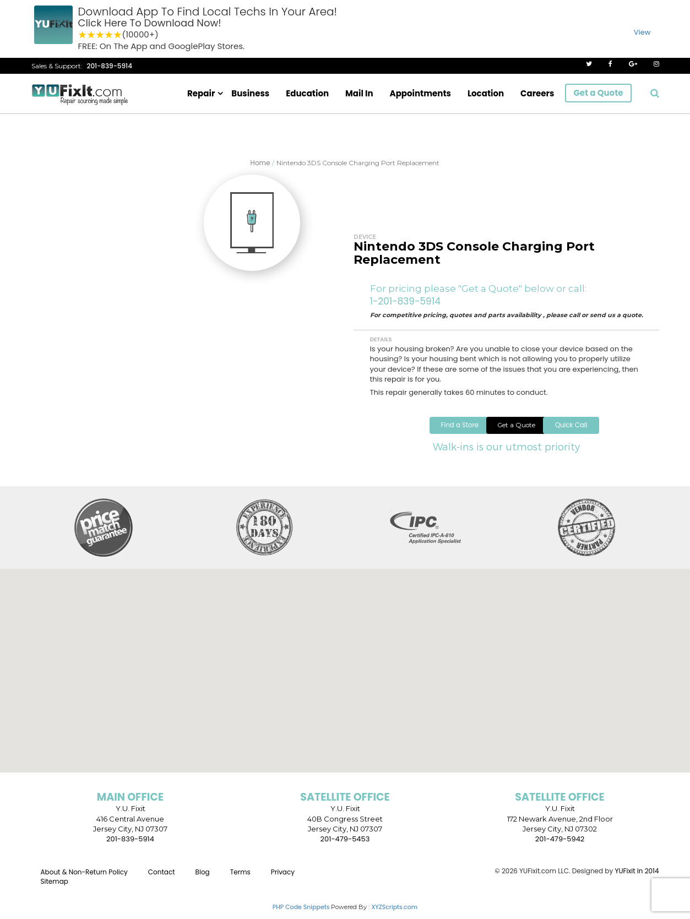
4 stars (109, 35)
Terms (240, 879)
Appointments (420, 93)
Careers (537, 93)
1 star (82, 35)
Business (250, 93)
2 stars (91, 35)
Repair (201, 93)
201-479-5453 (345, 846)
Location (486, 93)
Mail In (359, 93)
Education (307, 93)
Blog (202, 879)
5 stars (117, 35)
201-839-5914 (110, 65)
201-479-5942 (560, 846)
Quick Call (601, 431)
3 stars (100, 35)
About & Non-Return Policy (84, 879)
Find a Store (415, 431)
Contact (161, 879)
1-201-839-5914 (405, 301)
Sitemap (54, 889)
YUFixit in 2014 (637, 878)
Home (260, 162)
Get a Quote (598, 93)
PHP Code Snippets (301, 914)
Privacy (283, 879)
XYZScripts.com (394, 914)
